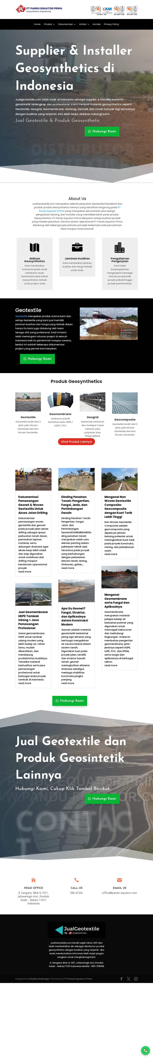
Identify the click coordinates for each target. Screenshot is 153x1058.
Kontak (97, 24)
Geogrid (92, 417)
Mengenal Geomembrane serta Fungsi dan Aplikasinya (116, 601)
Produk (48, 24)
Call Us (76, 888)
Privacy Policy (111, 24)
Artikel (82, 24)
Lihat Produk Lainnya (76, 442)
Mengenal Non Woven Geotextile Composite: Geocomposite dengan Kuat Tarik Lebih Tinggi (118, 507)
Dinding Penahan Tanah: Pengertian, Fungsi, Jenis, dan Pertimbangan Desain (75, 505)
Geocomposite (125, 419)
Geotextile (28, 310)
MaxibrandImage (39, 978)
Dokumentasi (65, 24)
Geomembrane (60, 414)
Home (37, 24)
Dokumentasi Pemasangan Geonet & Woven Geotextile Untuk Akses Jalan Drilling (33, 505)
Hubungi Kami (104, 131)
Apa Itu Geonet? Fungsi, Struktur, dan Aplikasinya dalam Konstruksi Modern (74, 616)
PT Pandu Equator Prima (78, 978)
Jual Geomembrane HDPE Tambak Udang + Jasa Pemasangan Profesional (33, 620)
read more (24, 571)
